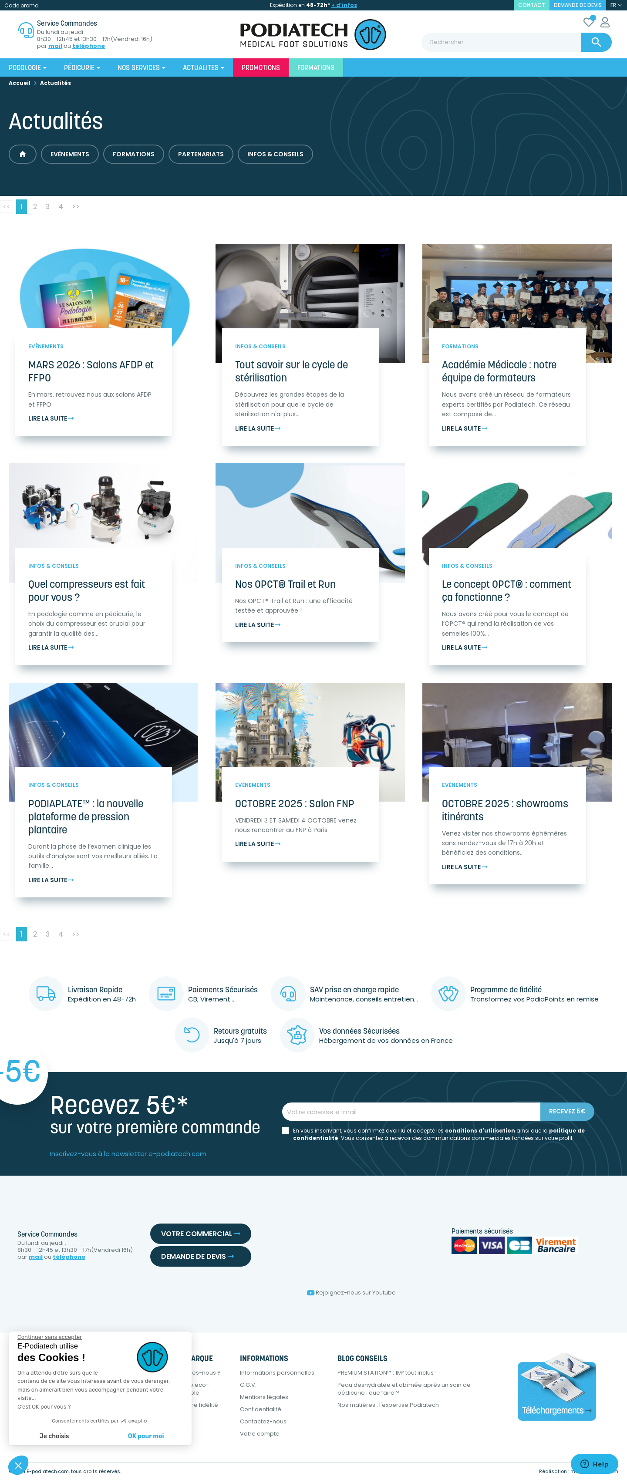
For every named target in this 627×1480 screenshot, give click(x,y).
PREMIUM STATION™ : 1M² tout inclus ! (387, 1373)
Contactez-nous (263, 1421)
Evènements (70, 154)
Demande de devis (578, 5)
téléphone (88, 46)
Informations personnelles (277, 1373)
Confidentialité (260, 1409)
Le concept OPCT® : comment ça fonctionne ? (506, 591)
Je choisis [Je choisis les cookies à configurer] (54, 1436)
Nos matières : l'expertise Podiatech (388, 1405)
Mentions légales (264, 1397)
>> (76, 207)
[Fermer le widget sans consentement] (49, 1337)
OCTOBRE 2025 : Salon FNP (294, 804)
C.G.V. (248, 1385)
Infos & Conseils (275, 154)
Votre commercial (200, 1234)
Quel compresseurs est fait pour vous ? (86, 591)
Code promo (21, 5)
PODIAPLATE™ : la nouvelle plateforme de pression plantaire (85, 817)
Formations (134, 154)
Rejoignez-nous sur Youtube (351, 1292)
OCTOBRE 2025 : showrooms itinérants (505, 811)
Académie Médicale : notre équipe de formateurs (499, 372)
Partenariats (201, 154)
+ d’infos (344, 5)
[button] (18, 1465)
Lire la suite (51, 419)
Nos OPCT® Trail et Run (285, 585)
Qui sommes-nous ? (192, 1373)
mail (55, 46)
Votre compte (260, 1433)
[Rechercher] (516, 42)
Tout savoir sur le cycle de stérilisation (291, 372)
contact (531, 5)
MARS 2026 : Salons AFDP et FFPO (91, 372)
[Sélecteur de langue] (616, 5)
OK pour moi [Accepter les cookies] (146, 1436)
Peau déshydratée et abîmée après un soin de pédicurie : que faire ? (404, 1389)
